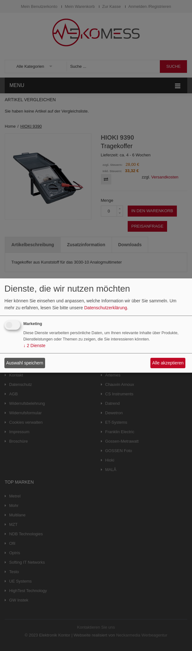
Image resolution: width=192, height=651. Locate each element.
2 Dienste (34, 345)
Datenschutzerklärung (105, 307)
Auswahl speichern (25, 362)
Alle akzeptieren (168, 362)
